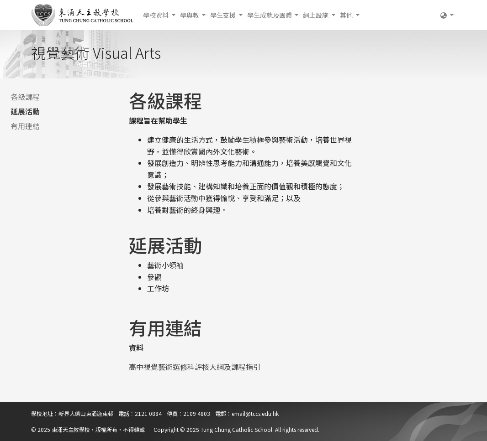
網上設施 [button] (316, 15)
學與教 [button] (190, 15)
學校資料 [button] (156, 15)
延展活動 (25, 111)
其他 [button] (347, 15)
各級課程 (25, 96)
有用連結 (25, 125)
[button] (447, 15)
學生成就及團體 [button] (270, 15)
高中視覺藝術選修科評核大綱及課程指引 (194, 366)
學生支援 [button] (223, 15)
